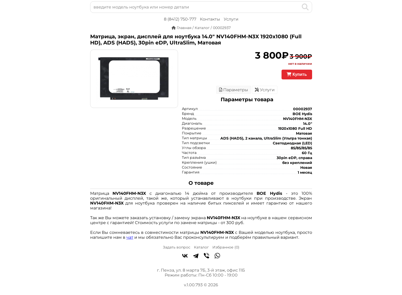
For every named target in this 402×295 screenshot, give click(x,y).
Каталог (201, 247)
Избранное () (225, 247)
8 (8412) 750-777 (180, 19)
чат (129, 237)
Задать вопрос (176, 247)
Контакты (210, 19)
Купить (297, 74)
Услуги (231, 19)
